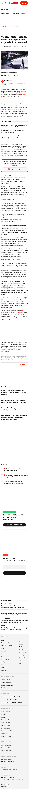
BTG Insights (5, 13)
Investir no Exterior (6, 725)
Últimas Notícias (5, 643)
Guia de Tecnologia (6, 682)
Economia (3, 654)
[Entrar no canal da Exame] (14, 524)
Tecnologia (22, 655)
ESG (2, 656)
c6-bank (10, 359)
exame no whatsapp (9, 512)
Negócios (3, 667)
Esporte (21, 649)
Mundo (21, 641)
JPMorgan (10, 358)
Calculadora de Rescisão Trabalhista (10, 696)
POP (20, 663)
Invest (4, 9)
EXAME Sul (4, 714)
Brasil (2, 648)
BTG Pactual (21, 356)
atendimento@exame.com (9, 769)
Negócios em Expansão (7, 750)
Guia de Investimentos (19, 13)
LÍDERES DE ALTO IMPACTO (8, 645)
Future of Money (23, 657)
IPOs (23, 358)
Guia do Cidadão (5, 679)
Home (2, 26)
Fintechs (4, 359)
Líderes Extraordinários (7, 731)
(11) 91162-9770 (9, 761)
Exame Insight (5, 659)
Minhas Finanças (16, 26)
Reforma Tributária (6, 728)
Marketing (22, 647)
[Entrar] (24, 3)
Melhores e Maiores (6, 745)
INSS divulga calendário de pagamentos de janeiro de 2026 (13, 482)
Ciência (21, 660)
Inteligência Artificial (6, 662)
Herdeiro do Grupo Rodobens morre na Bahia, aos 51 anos (16, 469)
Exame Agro (22, 652)
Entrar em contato (6, 759)
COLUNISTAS (4, 670)
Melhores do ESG (5, 748)
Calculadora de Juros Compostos (9, 699)
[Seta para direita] (25, 13)
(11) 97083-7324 (9, 777)
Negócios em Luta (6, 733)
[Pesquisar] (5, 3)
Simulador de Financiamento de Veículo (11, 702)
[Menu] (2, 3)
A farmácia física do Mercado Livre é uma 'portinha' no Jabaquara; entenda (16, 476)
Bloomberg (17, 358)
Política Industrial (6, 736)
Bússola (3, 717)
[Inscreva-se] (14, 573)
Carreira (3, 651)
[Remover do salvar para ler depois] (21, 76)
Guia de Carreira (5, 688)
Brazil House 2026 (6, 711)
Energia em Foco (5, 722)
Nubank (3, 358)
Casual (21, 644)
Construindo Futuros (6, 720)
